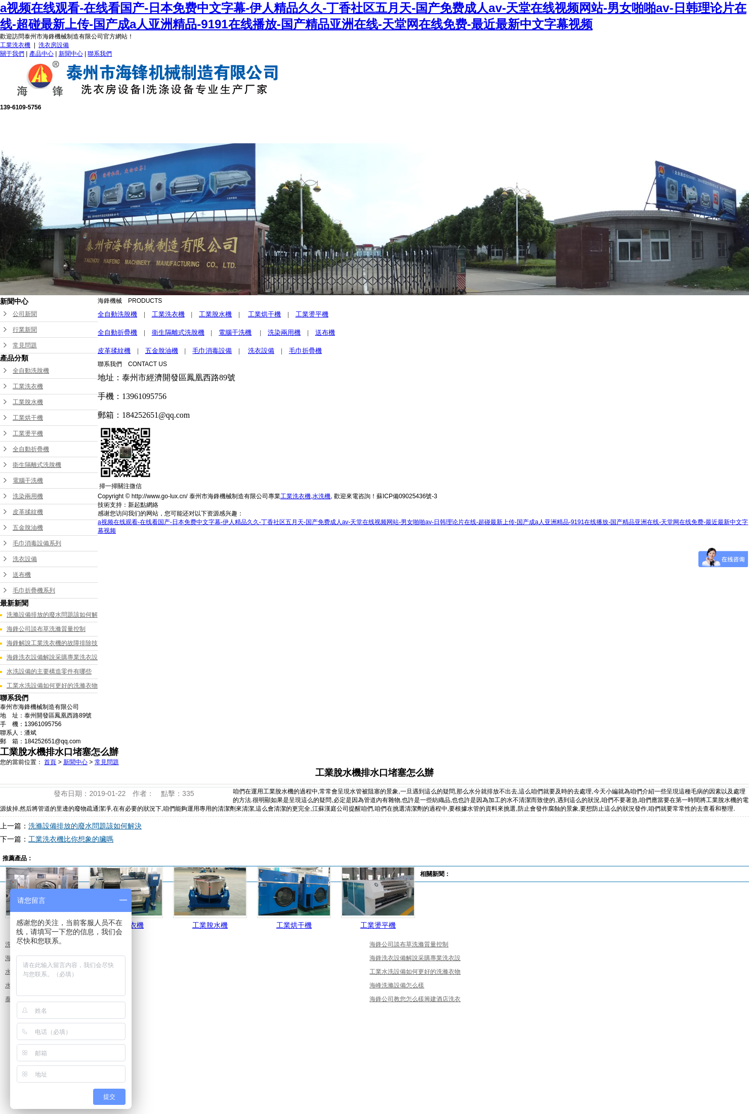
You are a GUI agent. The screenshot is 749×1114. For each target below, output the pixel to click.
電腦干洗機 (28, 480)
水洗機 (321, 496)
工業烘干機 (28, 417)
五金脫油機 (28, 527)
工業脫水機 (28, 402)
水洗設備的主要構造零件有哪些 (49, 671)
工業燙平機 (28, 433)
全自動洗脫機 (31, 370)
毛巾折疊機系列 (34, 590)
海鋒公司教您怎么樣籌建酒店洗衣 (415, 999)
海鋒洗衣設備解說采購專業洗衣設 (52, 657)
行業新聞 (25, 329)
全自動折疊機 (31, 449)
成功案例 (478, 127)
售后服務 (338, 127)
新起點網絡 (143, 504)
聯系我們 (100, 53)
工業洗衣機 (15, 45)
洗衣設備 (25, 559)
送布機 (22, 574)
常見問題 (25, 345)
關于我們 (12, 53)
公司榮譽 (408, 127)
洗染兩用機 (28, 496)
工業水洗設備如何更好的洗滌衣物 (52, 685)
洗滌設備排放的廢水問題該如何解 (52, 614)
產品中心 (41, 53)
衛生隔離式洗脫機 (37, 464)
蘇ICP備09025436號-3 (407, 496)
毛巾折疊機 (305, 350)
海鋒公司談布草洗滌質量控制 (46, 628)
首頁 (50, 762)
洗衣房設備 (53, 45)
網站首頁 (128, 127)
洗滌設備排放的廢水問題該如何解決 (85, 826)
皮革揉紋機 (28, 511)
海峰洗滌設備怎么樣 (396, 985)
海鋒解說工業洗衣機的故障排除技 (52, 643)
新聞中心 (71, 53)
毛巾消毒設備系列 (37, 543)
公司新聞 (25, 313)
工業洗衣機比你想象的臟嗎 (70, 839)
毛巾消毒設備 (212, 350)
